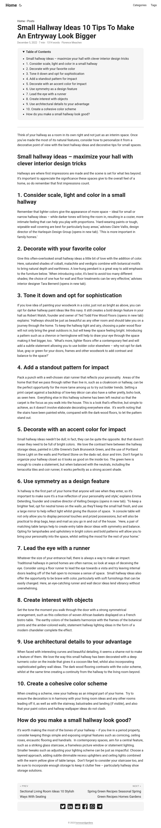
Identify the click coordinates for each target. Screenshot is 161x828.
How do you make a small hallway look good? (58, 114)
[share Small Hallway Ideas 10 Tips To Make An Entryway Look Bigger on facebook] (85, 807)
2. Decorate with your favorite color (50, 69)
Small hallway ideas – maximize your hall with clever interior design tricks (77, 58)
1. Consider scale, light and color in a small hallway (61, 64)
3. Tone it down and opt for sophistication (55, 73)
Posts (30, 21)
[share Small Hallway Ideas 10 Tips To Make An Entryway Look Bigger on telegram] (99, 807)
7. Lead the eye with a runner (46, 94)
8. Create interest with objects (47, 99)
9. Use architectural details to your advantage (57, 104)
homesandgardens (84, 823)
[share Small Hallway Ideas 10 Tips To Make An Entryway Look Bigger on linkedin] (70, 807)
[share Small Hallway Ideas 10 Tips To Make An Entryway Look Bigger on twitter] (62, 807)
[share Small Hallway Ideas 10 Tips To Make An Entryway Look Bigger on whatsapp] (92, 807)
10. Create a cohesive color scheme (51, 109)
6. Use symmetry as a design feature (51, 89)
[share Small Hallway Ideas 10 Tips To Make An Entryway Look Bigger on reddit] (77, 807)
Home (11, 5)
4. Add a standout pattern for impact (51, 79)
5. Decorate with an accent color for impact (56, 84)
